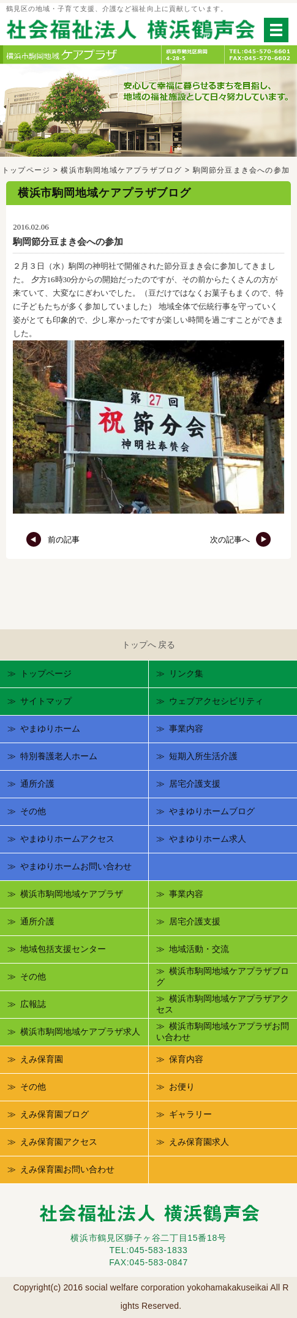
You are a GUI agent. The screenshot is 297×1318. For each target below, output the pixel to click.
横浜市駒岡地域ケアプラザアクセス (222, 1004)
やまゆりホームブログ (212, 811)
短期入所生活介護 (203, 756)
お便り (182, 1086)
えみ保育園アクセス (58, 1142)
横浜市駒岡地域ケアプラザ (71, 894)
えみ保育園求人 (199, 1142)
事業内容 (186, 728)
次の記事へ (240, 539)
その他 (33, 811)
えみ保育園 (41, 1059)
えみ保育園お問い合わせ (67, 1169)
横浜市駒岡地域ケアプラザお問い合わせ (222, 1031)
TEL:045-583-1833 (149, 1250)
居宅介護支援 (194, 783)
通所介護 (37, 783)
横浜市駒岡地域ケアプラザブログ (121, 170)
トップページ (26, 170)
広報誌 (33, 1004)
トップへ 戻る (149, 645)
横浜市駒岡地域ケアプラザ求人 (80, 1031)
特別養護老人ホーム (58, 756)
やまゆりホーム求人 (207, 839)
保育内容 (186, 1059)
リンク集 (186, 673)
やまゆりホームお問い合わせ (76, 866)
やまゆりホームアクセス (67, 839)
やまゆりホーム (50, 728)
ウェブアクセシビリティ (216, 701)
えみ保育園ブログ (54, 1114)
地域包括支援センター (63, 949)
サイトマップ (46, 701)
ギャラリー (190, 1114)
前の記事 (53, 539)
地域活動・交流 (199, 949)
